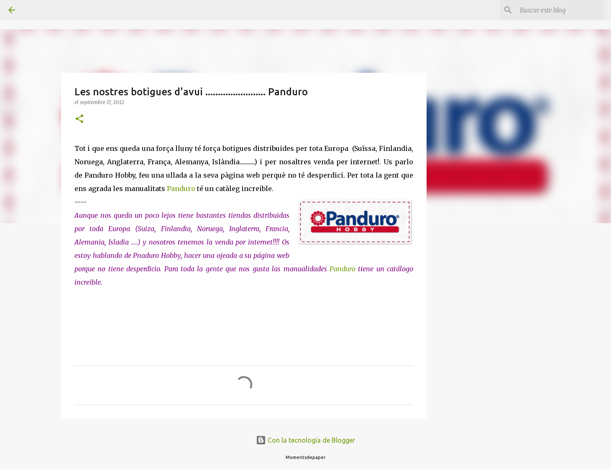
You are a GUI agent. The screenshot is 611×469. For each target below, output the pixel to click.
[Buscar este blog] (560, 10)
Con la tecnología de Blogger (305, 440)
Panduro (181, 188)
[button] (79, 119)
